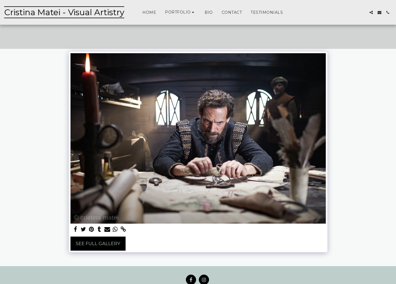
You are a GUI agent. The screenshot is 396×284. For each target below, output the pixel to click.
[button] (180, 12)
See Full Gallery (98, 243)
